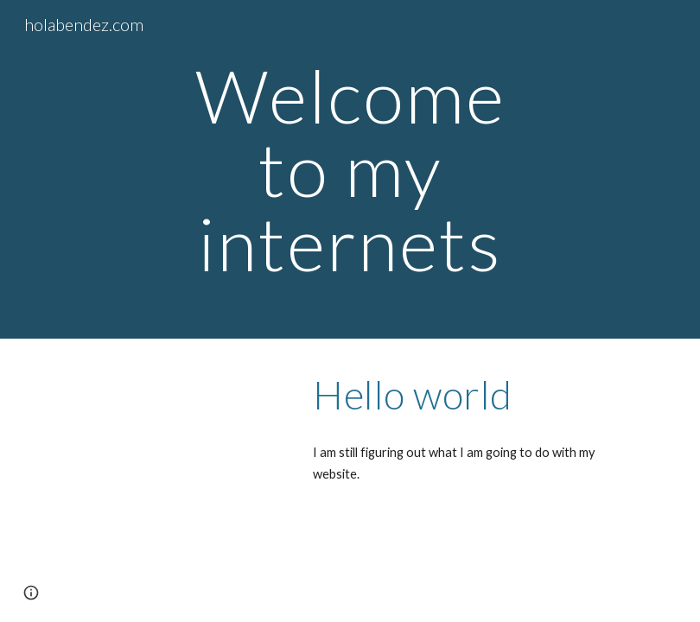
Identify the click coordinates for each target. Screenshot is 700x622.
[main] (350, 169)
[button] (31, 593)
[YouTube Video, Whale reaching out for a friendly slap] (170, 427)
